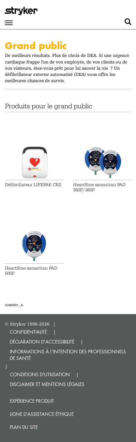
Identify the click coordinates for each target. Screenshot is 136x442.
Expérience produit (32, 401)
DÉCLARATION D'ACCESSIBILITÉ (42, 342)
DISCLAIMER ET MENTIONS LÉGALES (47, 384)
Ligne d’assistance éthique (42, 414)
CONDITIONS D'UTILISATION (40, 374)
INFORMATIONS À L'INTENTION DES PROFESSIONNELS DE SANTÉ (68, 354)
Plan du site (24, 427)
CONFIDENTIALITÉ (28, 332)
